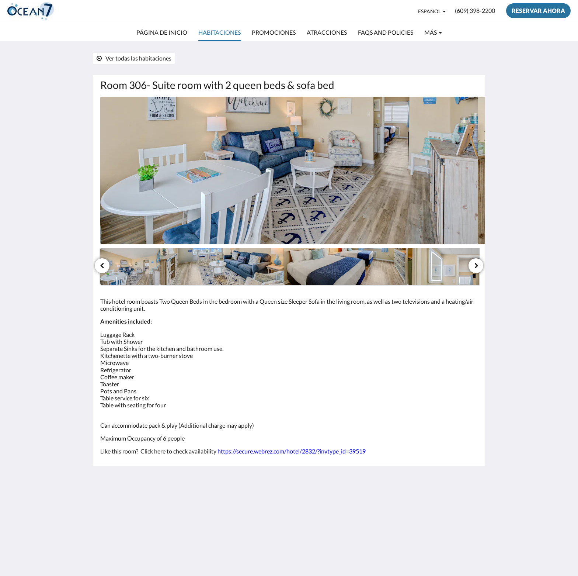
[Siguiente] (476, 265)
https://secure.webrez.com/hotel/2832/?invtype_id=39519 (291, 451)
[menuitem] (161, 32)
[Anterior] (102, 265)
